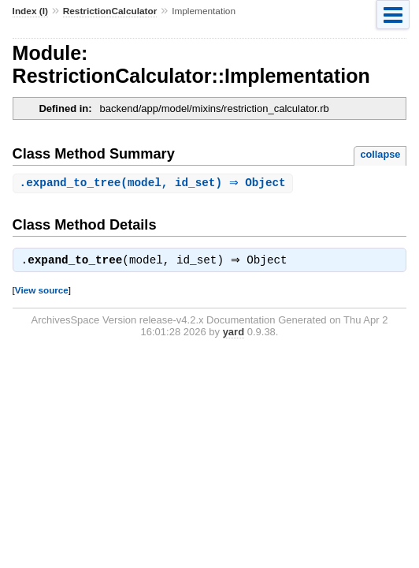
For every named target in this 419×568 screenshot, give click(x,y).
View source (42, 292)
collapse (380, 154)
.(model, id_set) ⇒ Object (155, 183)
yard (233, 334)
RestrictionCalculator (110, 11)
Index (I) (30, 11)
